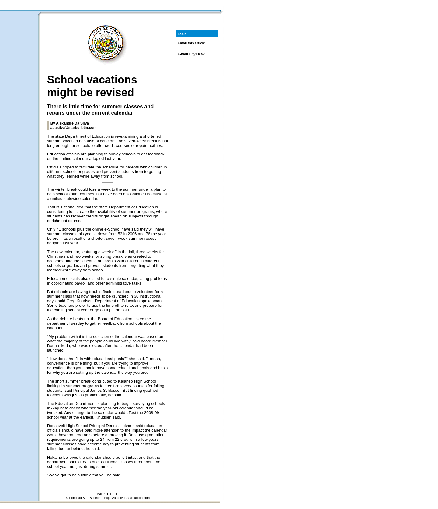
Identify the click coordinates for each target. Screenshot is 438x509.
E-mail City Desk (191, 54)
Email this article (191, 43)
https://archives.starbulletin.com (127, 498)
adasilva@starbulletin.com (73, 127)
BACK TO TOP (108, 494)
